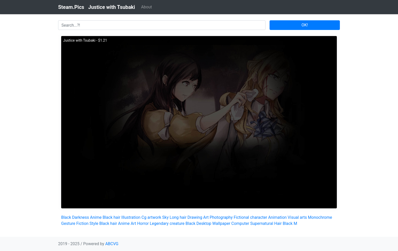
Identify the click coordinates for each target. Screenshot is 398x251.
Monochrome (320, 217)
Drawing (195, 217)
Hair (277, 223)
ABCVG (112, 243)
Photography (221, 217)
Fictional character (250, 217)
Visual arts (297, 217)
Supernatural (261, 223)
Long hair (178, 217)
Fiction (82, 223)
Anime (96, 217)
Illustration (130, 217)
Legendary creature (167, 223)
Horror (143, 223)
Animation (277, 217)
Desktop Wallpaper (213, 223)
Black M (290, 223)
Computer (240, 223)
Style (94, 223)
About (146, 7)
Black (66, 217)
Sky (165, 217)
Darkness (80, 217)
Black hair (111, 217)
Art (206, 217)
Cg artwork (151, 217)
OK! (305, 25)
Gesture (68, 223)
